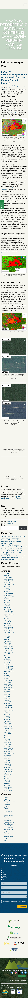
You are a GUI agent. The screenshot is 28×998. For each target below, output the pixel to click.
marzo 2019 (7, 700)
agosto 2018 (7, 712)
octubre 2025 (8, 583)
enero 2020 (7, 682)
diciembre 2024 (8, 593)
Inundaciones (8, 812)
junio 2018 (7, 716)
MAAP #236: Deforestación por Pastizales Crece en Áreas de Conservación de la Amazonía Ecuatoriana (13, 557)
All (3, 879)
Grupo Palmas (14, 112)
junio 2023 (7, 618)
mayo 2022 (7, 639)
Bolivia (6, 797)
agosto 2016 (7, 755)
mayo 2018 (7, 718)
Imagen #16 (9, 523)
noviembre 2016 (8, 750)
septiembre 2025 (9, 584)
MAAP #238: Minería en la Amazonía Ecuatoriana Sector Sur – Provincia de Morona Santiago (12, 552)
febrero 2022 (7, 643)
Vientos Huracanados (10, 842)
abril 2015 (7, 782)
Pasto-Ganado (8, 829)
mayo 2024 (7, 604)
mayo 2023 (7, 620)
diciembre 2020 (8, 666)
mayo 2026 (7, 575)
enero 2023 (7, 625)
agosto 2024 (7, 599)
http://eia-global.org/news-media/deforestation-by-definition (13, 498)
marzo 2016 (7, 764)
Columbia (4, 874)
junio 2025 (7, 588)
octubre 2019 (8, 687)
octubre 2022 (8, 631)
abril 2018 (7, 719)
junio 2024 (7, 602)
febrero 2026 (8, 577)
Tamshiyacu (4, 253)
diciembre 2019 (8, 684)
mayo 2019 (7, 696)
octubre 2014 (8, 791)
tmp (5, 840)
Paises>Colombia (9, 822)
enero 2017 (7, 746)
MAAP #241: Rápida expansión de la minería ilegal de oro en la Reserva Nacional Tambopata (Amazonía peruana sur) (14, 547)
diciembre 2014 (8, 787)
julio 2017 (6, 735)
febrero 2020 (8, 680)
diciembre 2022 (8, 627)
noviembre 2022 (8, 629)
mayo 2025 (7, 590)
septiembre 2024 (9, 597)
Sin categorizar (8, 836)
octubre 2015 (8, 771)
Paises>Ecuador (8, 824)
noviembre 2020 (9, 668)
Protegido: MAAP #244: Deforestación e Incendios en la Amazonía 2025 (13, 537)
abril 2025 (7, 591)
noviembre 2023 (8, 611)
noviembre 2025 (8, 581)
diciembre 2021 (8, 647)
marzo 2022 (7, 641)
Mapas (6, 813)
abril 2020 (7, 679)
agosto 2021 (7, 654)
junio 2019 (7, 695)
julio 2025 (7, 586)
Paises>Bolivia (8, 819)
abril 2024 (7, 606)
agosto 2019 (7, 691)
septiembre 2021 (9, 652)
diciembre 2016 (8, 748)
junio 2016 (7, 759)
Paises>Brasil (7, 820)
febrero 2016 (7, 766)
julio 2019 (7, 693)
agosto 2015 (7, 775)
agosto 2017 (7, 734)
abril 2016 (7, 762)
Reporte (6, 833)
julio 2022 (7, 636)
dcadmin (8, 88)
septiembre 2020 (9, 671)
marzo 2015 (7, 783)
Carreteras (7, 803)
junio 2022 (7, 638)
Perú (5, 831)
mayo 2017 (7, 739)
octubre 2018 (8, 709)
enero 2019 (7, 703)
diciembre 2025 (8, 579)
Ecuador (6, 806)
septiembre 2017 (8, 732)
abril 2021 (7, 659)
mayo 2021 (7, 657)
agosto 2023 (7, 616)
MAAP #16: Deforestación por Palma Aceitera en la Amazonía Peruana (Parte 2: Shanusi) (14, 77)
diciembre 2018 (8, 705)
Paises (6, 817)
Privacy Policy (4, 988)
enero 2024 (7, 609)
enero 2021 (7, 664)
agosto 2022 (7, 634)
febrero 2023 (7, 623)
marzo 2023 (7, 622)
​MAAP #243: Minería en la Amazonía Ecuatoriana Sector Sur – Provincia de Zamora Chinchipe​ (12, 541)
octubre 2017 (8, 730)
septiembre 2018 (9, 711)
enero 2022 (7, 645)
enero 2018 (7, 725)
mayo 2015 (7, 780)
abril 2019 (7, 698)
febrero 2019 (7, 702)
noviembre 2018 (8, 707)
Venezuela (4, 878)
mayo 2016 (7, 760)
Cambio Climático (9, 801)
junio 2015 (7, 778)
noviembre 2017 (8, 728)
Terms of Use (12, 988)
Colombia (7, 804)
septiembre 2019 (9, 689)
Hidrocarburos (8, 810)
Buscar (3, 525)
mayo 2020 (7, 677)
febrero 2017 (7, 744)
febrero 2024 (8, 607)
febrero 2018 (7, 723)
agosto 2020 (7, 673)
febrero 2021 (7, 663)
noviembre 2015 (8, 769)
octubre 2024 (8, 595)
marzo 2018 (7, 721)
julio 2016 (7, 757)
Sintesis (6, 838)
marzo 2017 (7, 743)
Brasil (5, 799)
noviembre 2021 (8, 648)
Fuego (6, 808)
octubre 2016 (8, 751)
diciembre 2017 (8, 727)
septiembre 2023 (9, 615)
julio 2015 (7, 776)
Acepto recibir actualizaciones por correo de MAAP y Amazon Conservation (13, 902)
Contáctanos (14, 976)
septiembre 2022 (9, 632)
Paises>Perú (7, 826)
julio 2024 (7, 600)
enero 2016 (7, 767)
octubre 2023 (8, 613)
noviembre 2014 (8, 789)
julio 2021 (7, 655)
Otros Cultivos (8, 815)
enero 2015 (7, 785)
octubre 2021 (8, 650)
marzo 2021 (7, 661)
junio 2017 (7, 737)
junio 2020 (7, 675)
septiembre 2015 (9, 773)
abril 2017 (7, 741)
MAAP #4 (6, 89)
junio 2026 (7, 574)
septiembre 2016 (9, 753)
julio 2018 (7, 714)
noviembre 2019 (8, 686)
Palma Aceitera (11, 521)
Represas (6, 835)
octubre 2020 (8, 670)
